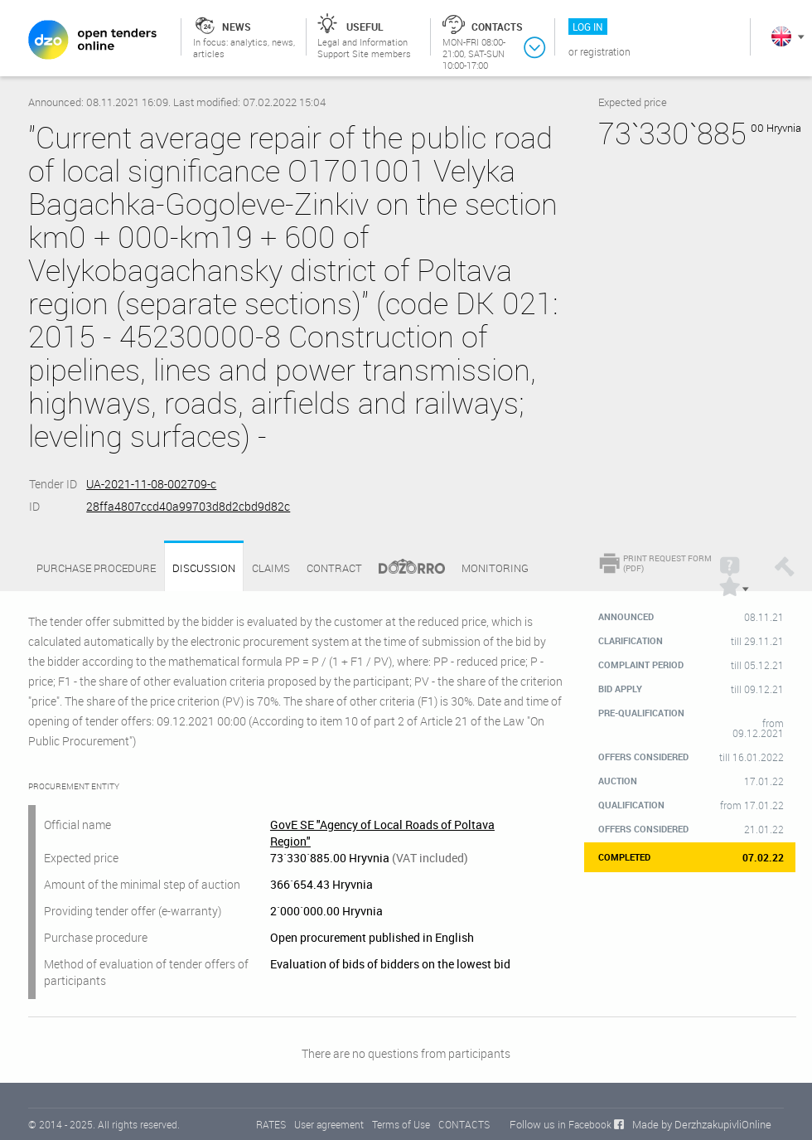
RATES (271, 1124)
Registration (605, 51)
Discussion (203, 568)
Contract (334, 567)
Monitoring (495, 567)
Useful (365, 26)
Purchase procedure (96, 567)
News (236, 26)
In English (781, 36)
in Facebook (584, 1124)
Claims (271, 567)
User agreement (329, 1124)
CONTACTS (464, 1124)
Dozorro (404, 568)
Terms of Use (401, 1124)
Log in (588, 26)
